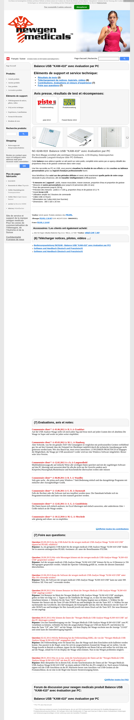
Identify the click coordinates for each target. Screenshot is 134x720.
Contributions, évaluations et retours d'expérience (65, 83)
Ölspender (18, 185)
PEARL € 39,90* (45, 218)
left (34, 137)
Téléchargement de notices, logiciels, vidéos (62, 80)
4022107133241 (62, 218)
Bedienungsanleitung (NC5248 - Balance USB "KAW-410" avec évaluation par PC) (72, 245)
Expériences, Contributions (17, 112)
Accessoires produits (15, 90)
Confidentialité (13, 237)
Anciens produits (14, 83)
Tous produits (12, 86)
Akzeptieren (81, 7)
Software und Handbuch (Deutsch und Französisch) (58, 248)
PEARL (69, 215)
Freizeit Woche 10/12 (69, 120)
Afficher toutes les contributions (113, 529)
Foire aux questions (48, 85)
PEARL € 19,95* (43, 222)
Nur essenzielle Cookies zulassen (57, 7)
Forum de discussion (15, 117)
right (127, 137)
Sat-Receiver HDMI (17, 204)
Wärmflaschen (16, 208)
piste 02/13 (47, 120)
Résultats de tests (14, 121)
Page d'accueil (80, 58)
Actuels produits (13, 79)
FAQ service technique (16, 107)
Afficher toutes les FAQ (118, 679)
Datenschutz (102, 3)
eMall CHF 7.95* (92, 233)
